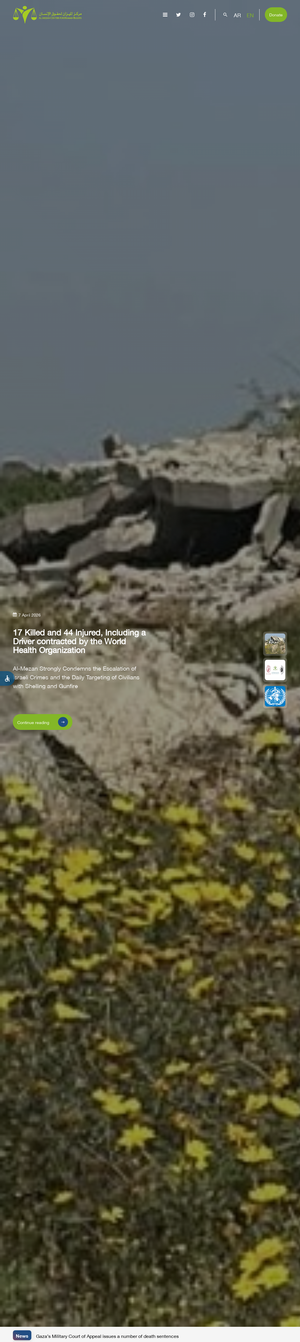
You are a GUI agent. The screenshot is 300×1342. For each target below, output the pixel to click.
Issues (141, 34)
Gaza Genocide (113, 33)
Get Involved (277, 34)
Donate (276, 14)
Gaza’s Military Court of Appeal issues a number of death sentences (107, 1335)
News (22, 1335)
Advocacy (201, 34)
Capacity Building (238, 34)
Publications (170, 34)
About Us (82, 34)
